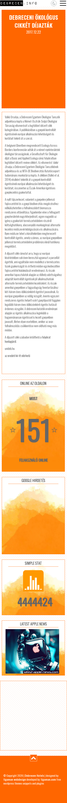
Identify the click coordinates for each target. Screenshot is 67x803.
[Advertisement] (33, 69)
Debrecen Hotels (34, 775)
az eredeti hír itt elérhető (17, 356)
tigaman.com (48, 779)
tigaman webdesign (14, 779)
